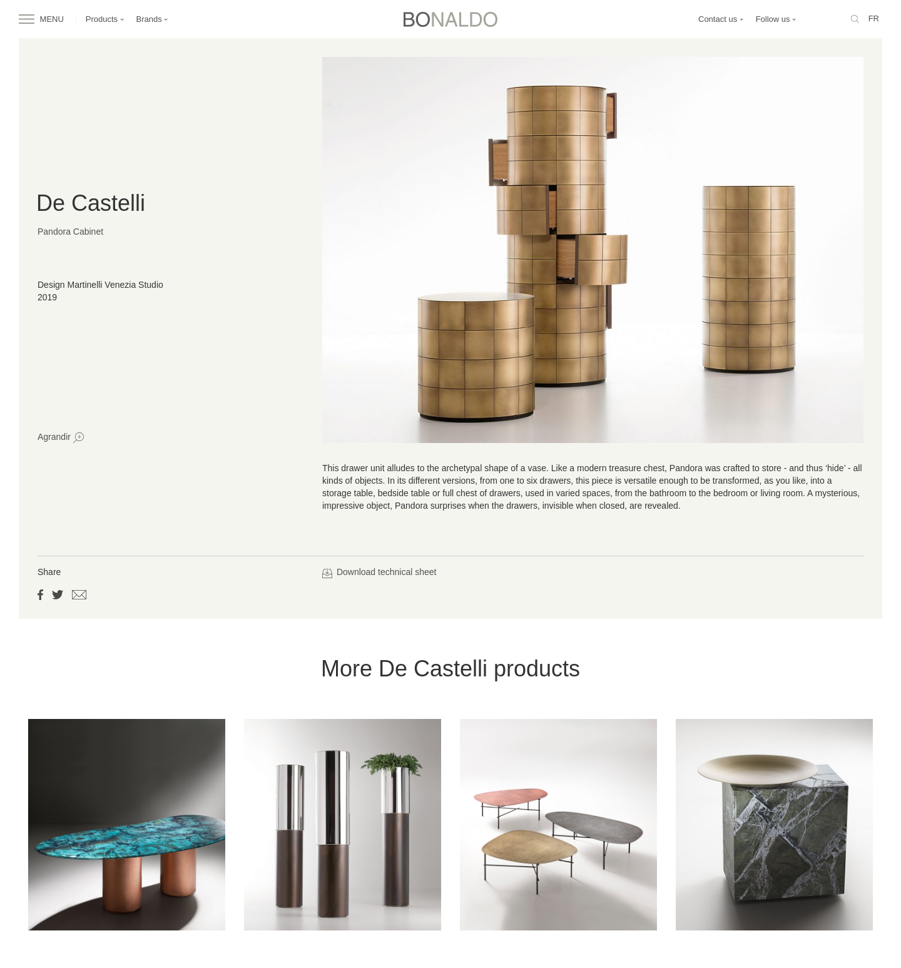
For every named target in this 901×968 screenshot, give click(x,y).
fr (873, 18)
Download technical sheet (379, 572)
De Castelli (90, 203)
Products (105, 19)
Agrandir (61, 437)
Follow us (776, 19)
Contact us (721, 19)
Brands (152, 19)
